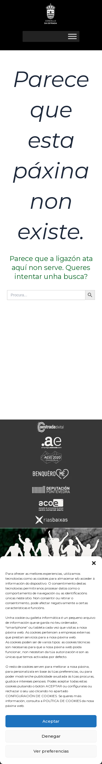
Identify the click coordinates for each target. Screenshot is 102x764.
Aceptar (51, 721)
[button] (94, 563)
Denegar (51, 736)
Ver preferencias (51, 751)
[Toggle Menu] (72, 36)
